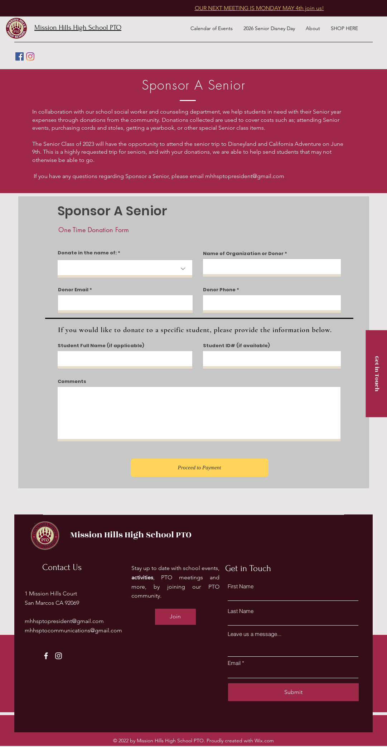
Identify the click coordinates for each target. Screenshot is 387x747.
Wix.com (264, 740)
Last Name (240, 611)
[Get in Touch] (376, 373)
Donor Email (73, 289)
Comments (72, 381)
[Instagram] (30, 56)
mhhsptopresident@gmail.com (244, 176)
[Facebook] (19, 56)
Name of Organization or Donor (243, 253)
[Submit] (293, 692)
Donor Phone (219, 289)
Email (234, 663)
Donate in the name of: (87, 252)
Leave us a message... (254, 634)
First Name (240, 586)
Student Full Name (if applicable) (101, 345)
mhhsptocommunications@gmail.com (73, 630)
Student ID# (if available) (236, 345)
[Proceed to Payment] (200, 468)
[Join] (175, 617)
